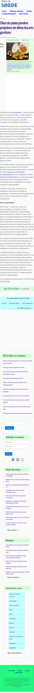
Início (4, 11)
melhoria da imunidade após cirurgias (16, 65)
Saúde (29, 11)
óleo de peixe (16, 112)
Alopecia (11, 627)
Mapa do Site (18, 672)
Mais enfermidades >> (15, 653)
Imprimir (26, 40)
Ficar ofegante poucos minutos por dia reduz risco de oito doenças (17, 413)
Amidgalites (12, 648)
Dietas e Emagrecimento (27, 303)
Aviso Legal (11, 670)
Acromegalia (13, 601)
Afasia (11, 610)
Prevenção (4, 303)
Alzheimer (12, 632)
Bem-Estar (23, 14)
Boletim (20, 670)
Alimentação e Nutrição (14, 303)
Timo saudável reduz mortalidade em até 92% (13, 378)
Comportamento (9, 14)
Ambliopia (12, 643)
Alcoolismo (12, 618)
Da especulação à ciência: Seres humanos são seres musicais (16, 396)
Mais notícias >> (13, 530)
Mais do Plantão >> (14, 577)
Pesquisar (9, 428)
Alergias (11, 623)
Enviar (9, 454)
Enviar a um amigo (14, 40)
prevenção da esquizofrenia (17, 68)
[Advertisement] (17, 93)
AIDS (10, 614)
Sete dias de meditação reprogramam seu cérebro (14, 367)
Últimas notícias (16, 11)
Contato (27, 670)
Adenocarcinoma (14, 605)
